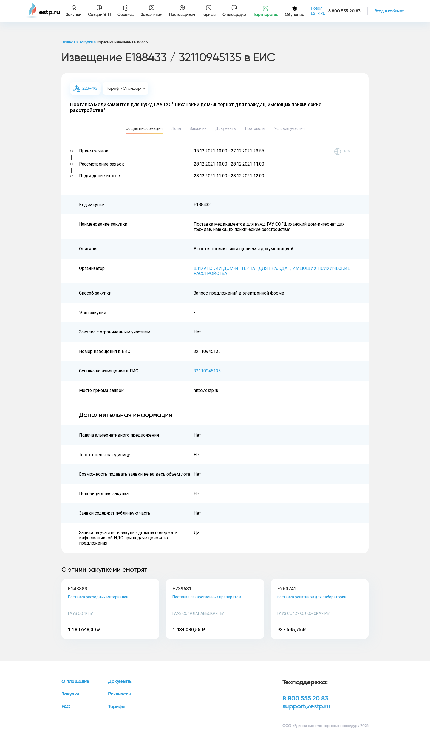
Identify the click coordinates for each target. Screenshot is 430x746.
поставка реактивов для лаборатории (311, 597)
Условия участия (289, 128)
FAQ (65, 706)
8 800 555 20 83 (305, 698)
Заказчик (198, 128)
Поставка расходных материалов (98, 597)
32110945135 (207, 371)
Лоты (176, 128)
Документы (225, 128)
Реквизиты (119, 694)
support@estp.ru (306, 706)
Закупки (70, 694)
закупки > (88, 42)
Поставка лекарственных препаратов (206, 597)
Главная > (69, 42)
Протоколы (255, 128)
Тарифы (116, 706)
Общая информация (144, 128)
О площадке (75, 681)
